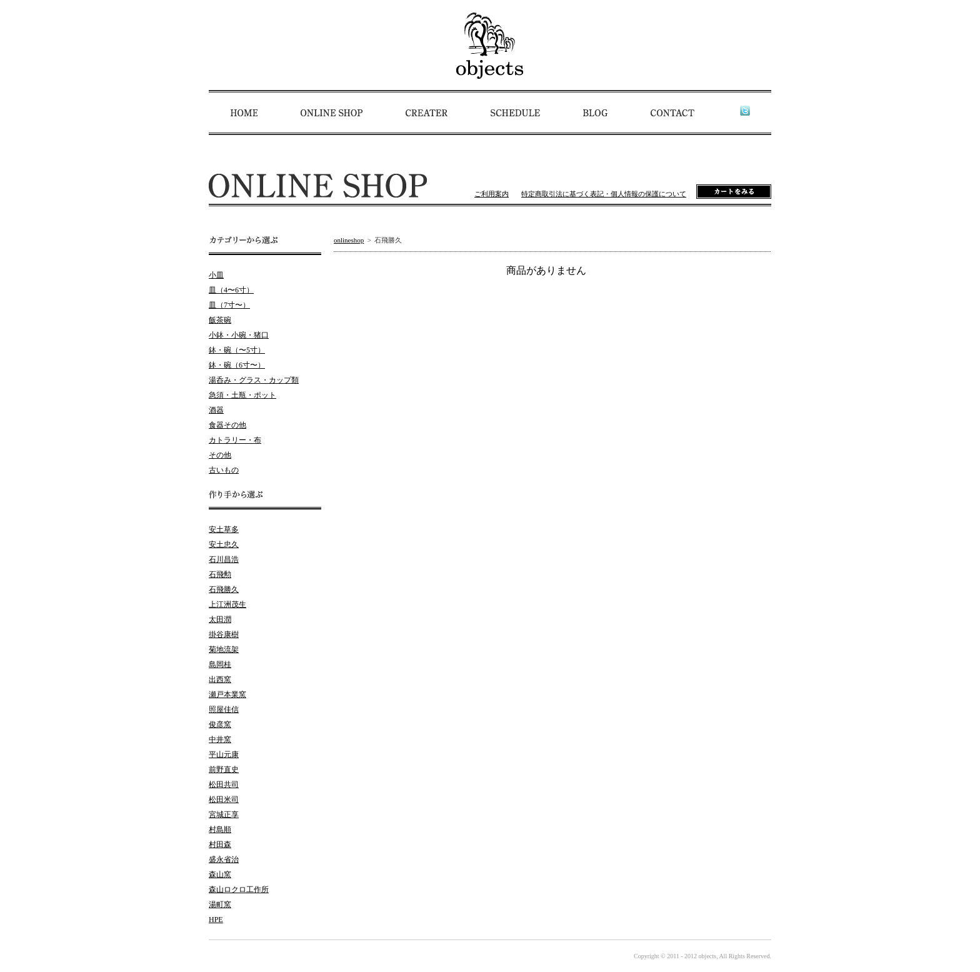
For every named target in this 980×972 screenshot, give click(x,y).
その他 (220, 455)
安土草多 (224, 529)
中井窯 (220, 739)
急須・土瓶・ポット (242, 395)
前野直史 (224, 769)
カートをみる (733, 191)
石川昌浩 (224, 559)
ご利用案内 (491, 194)
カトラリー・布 (235, 440)
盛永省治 (224, 859)
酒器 (216, 410)
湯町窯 (220, 904)
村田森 (220, 844)
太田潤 (220, 619)
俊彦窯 (220, 724)
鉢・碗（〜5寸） (237, 350)
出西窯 (220, 679)
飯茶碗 (220, 320)
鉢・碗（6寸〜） (237, 365)
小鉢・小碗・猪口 (239, 335)
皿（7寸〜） (229, 305)
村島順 (220, 829)
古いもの (224, 470)
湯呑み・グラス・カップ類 (254, 380)
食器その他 (227, 425)
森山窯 (220, 874)
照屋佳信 (224, 709)
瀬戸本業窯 (227, 694)
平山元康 (224, 754)
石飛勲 (220, 574)
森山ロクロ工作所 (239, 889)
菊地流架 (224, 649)
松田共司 (224, 784)
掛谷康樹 (224, 634)
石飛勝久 (224, 589)
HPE (216, 919)
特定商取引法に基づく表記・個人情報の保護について (603, 194)
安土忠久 (224, 544)
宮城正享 (224, 814)
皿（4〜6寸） (231, 290)
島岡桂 (220, 664)
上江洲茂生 (227, 604)
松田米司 (224, 799)
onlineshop (349, 240)
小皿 (216, 275)
